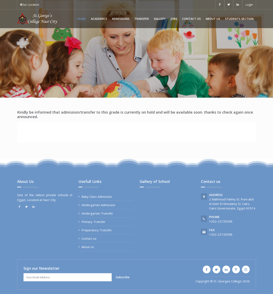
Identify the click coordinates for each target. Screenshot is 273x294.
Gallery (160, 19)
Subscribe (122, 277)
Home (81, 19)
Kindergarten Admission (98, 205)
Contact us (191, 19)
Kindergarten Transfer (97, 213)
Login (249, 5)
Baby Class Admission (96, 197)
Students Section (239, 19)
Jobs (173, 19)
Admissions (120, 19)
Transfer (141, 19)
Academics (99, 19)
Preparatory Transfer (96, 230)
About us (213, 19)
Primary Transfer (93, 222)
